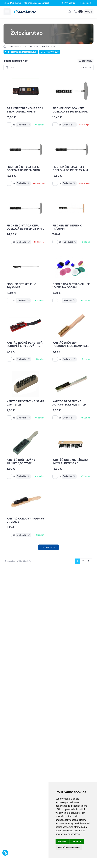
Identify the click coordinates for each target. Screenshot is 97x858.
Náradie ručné (31, 46)
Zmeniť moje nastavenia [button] (69, 847)
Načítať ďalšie (48, 547)
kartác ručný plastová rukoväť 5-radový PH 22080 (24, 346)
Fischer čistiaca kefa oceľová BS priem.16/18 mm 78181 (24, 170)
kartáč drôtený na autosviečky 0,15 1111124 (69, 403)
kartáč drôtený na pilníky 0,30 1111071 (21, 461)
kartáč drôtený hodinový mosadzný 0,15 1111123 (70, 346)
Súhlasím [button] (62, 841)
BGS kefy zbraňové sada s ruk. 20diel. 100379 (25, 110)
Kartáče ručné (48, 46)
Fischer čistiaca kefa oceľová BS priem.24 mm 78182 (71, 170)
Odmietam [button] (76, 841)
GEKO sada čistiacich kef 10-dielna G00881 (71, 286)
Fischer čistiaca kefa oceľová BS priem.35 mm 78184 (25, 229)
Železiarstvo (15, 46)
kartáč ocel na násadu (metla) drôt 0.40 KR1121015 (70, 463)
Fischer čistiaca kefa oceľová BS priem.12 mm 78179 (70, 111)
